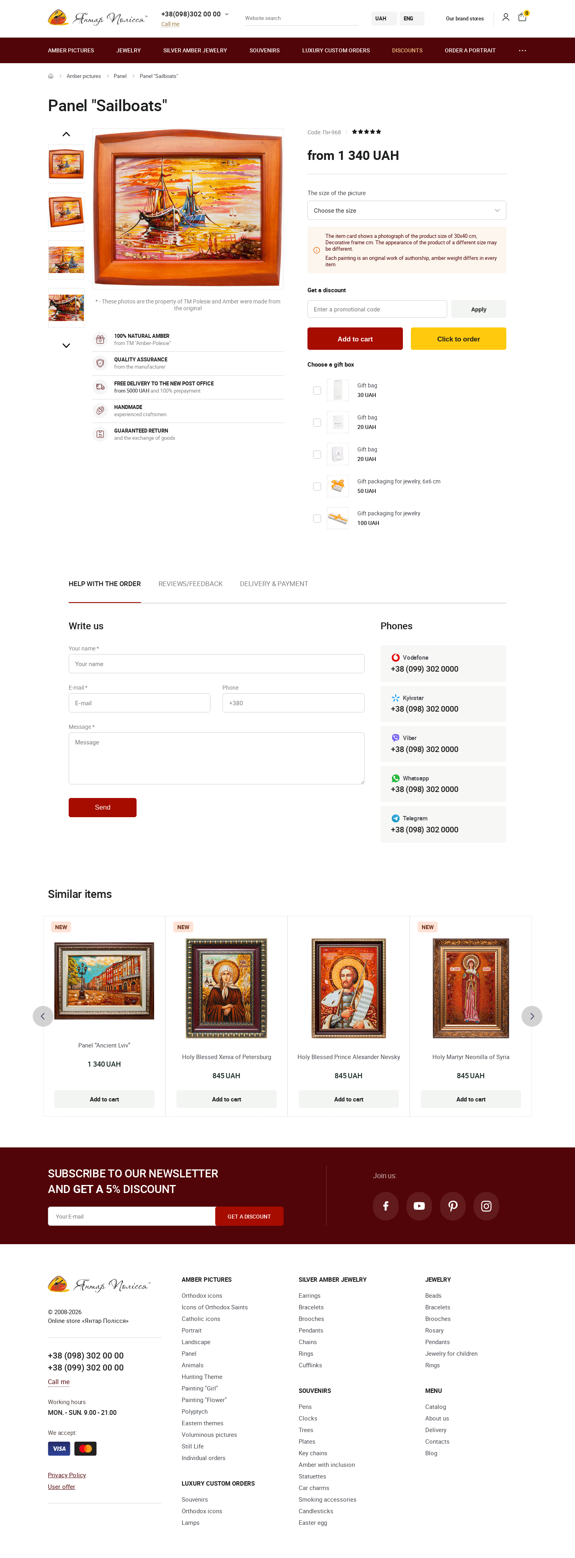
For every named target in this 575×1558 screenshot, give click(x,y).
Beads (433, 1295)
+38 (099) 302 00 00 (86, 1367)
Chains (308, 1342)
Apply (478, 309)
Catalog (435, 1406)
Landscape (196, 1342)
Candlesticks (316, 1511)
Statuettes (312, 1476)
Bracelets (311, 1307)
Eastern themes (203, 1423)
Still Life (193, 1446)
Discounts (407, 50)
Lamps (191, 1522)
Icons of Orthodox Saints (215, 1307)
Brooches (311, 1319)
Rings (306, 1353)
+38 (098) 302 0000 (424, 708)
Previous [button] (66, 134)
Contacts (437, 1441)
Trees (306, 1430)
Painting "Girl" (200, 1388)
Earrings (310, 1295)
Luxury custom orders (336, 50)
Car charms (314, 1488)
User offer (61, 1486)
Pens (305, 1406)
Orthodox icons (202, 1295)
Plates (307, 1441)
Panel (120, 76)
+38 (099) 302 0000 (424, 668)
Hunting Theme (202, 1376)
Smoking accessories (328, 1499)
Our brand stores (459, 18)
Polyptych (195, 1411)
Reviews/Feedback (190, 583)
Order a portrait (470, 50)
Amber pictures (71, 50)
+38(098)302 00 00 (191, 13)
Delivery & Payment (274, 583)
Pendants (311, 1330)
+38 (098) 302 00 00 (86, 1355)
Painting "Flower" (204, 1400)
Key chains (313, 1453)
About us (437, 1418)
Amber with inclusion (327, 1464)
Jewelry (128, 50)
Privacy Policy (67, 1475)
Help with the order (105, 583)
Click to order (458, 339)
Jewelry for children (451, 1353)
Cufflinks (310, 1365)
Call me (170, 24)
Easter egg (313, 1522)
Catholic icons (201, 1319)
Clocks (308, 1418)
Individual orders (204, 1458)
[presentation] (43, 1016)
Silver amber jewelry (195, 50)
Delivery (435, 1430)
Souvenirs (265, 50)
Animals (193, 1365)
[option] (66, 164)
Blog (431, 1453)
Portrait (192, 1330)
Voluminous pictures (209, 1434)
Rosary (434, 1330)
